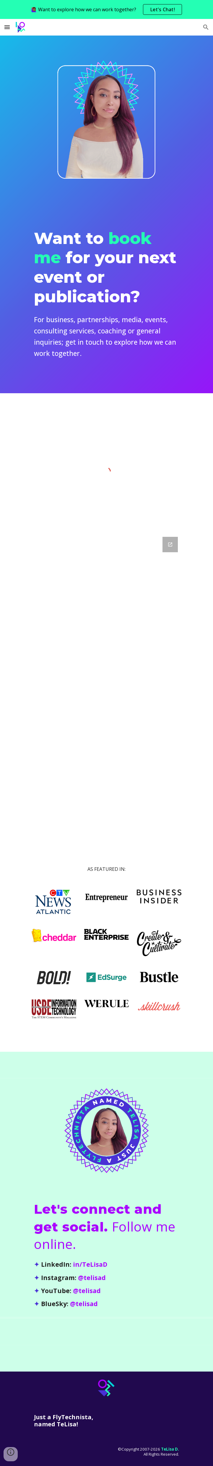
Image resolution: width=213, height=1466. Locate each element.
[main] (106, 292)
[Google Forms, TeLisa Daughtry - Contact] (106, 676)
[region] (106, 9)
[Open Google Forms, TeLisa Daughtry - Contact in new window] (170, 544)
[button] (7, 27)
